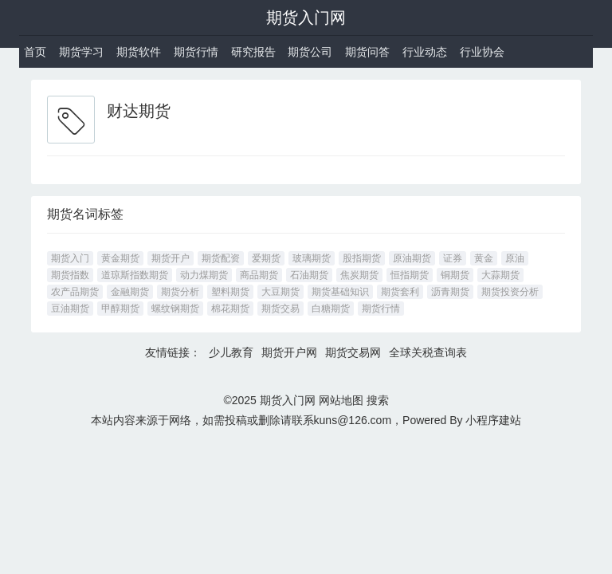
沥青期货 (450, 291)
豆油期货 (70, 308)
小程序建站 (493, 420)
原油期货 (412, 258)
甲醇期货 (120, 308)
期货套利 (400, 291)
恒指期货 (409, 275)
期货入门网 (306, 17)
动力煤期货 (204, 275)
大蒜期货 (500, 275)
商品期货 (259, 275)
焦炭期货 (359, 275)
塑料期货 (230, 291)
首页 (35, 51)
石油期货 (309, 275)
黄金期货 (120, 258)
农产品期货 (75, 291)
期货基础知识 (340, 291)
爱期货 (266, 258)
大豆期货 (280, 291)
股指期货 (362, 258)
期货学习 (81, 51)
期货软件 (138, 51)
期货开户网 (289, 352)
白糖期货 (331, 308)
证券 (452, 258)
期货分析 (180, 291)
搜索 (378, 400)
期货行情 (196, 51)
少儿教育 (231, 352)
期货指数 (70, 275)
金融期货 (130, 291)
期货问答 (367, 51)
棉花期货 (230, 308)
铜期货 (455, 275)
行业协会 (482, 51)
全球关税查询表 (428, 352)
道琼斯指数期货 (134, 275)
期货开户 (170, 258)
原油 (514, 258)
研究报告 (253, 51)
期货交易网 (353, 352)
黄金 (483, 258)
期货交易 (280, 308)
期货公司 (310, 51)
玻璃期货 (311, 258)
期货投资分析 (510, 291)
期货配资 (221, 258)
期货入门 (70, 258)
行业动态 (424, 51)
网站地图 (341, 400)
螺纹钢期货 (175, 308)
